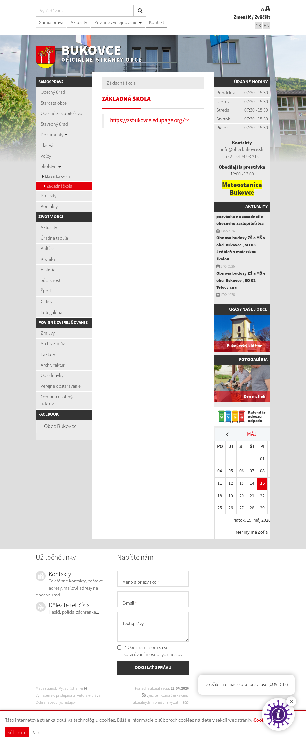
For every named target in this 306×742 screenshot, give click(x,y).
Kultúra (48, 248)
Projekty (48, 196)
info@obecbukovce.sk (242, 149)
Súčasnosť (50, 280)
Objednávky (52, 375)
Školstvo (51, 166)
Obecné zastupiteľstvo (61, 113)
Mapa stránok (46, 688)
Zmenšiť (242, 17)
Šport (46, 291)
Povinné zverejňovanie (118, 22)
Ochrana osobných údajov (59, 400)
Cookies (262, 720)
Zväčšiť (262, 17)
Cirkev (46, 301)
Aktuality (79, 22)
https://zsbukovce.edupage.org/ (147, 120)
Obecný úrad (53, 92)
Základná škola (58, 186)
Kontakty (49, 206)
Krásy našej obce (248, 309)
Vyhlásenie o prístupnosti (55, 695)
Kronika (48, 259)
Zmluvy (48, 333)
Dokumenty (54, 135)
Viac (37, 732)
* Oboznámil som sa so (149, 650)
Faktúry (48, 354)
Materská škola (56, 176)
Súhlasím (17, 732)
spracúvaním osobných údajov (153, 654)
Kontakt (156, 22)
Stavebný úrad (54, 124)
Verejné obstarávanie (61, 386)
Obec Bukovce (60, 426)
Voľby (46, 156)
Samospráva (51, 22)
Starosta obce (54, 103)
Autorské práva (88, 695)
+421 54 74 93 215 (242, 157)
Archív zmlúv (53, 343)
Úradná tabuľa (54, 238)
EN (267, 25)
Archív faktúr (53, 365)
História (48, 270)
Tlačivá (47, 145)
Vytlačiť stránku (73, 688)
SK (258, 25)
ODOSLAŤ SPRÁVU (153, 668)
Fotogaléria (51, 312)
